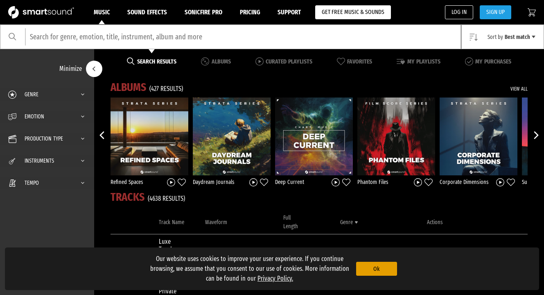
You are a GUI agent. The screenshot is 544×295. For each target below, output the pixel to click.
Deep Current (289, 182)
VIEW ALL (519, 89)
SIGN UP (495, 12)
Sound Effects (147, 12)
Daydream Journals (214, 182)
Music (102, 16)
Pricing (250, 12)
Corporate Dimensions (464, 182)
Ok (376, 268)
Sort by (511, 37)
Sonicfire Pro (203, 12)
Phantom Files (372, 182)
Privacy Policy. (275, 278)
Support (289, 12)
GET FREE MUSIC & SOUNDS (353, 12)
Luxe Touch (166, 245)
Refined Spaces (127, 182)
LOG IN (459, 12)
